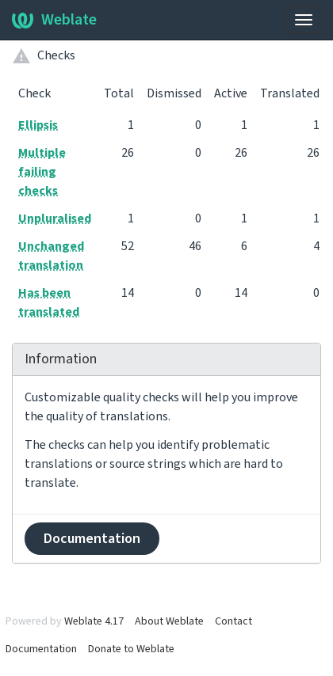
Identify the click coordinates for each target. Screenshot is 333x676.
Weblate (54, 20)
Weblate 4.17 (94, 621)
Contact (233, 621)
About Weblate (169, 621)
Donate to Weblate (131, 649)
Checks (56, 55)
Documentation (92, 539)
